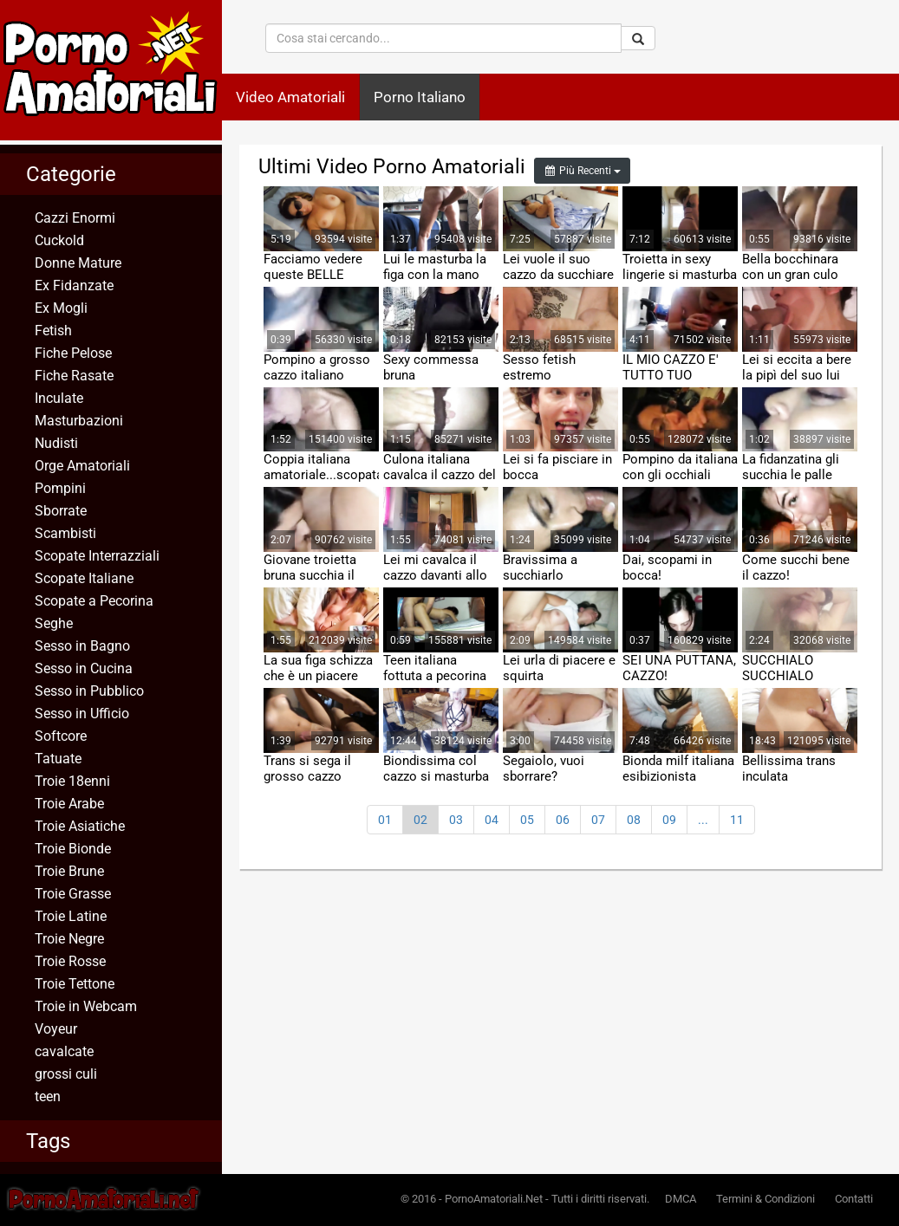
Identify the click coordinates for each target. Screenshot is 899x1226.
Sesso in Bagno (82, 646)
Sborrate (61, 511)
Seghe (54, 623)
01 (385, 820)
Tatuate (58, 758)
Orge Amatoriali (82, 465)
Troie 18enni (72, 781)
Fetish (53, 330)
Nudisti (56, 443)
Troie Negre (69, 939)
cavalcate (64, 1051)
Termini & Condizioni (765, 1198)
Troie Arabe (69, 803)
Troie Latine (71, 916)
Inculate (59, 398)
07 (598, 820)
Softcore (61, 736)
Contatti (854, 1198)
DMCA (680, 1198)
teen (48, 1096)
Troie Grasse (73, 893)
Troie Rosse (70, 961)
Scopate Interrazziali (97, 556)
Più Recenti (582, 171)
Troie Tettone (74, 984)
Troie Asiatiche (80, 826)
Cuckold (59, 240)
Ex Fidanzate (74, 285)
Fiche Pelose (73, 353)
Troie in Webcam (86, 1006)
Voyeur (56, 1029)
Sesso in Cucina (84, 668)
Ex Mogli (61, 308)
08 (634, 820)
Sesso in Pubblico (89, 691)
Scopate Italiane (84, 578)
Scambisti (65, 533)
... (703, 820)
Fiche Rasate (74, 375)
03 (456, 820)
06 (563, 820)
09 (669, 820)
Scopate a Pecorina (94, 601)
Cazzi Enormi (75, 218)
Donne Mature (78, 263)
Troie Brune (69, 871)
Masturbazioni (79, 420)
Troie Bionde (73, 848)
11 (737, 820)
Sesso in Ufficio (82, 713)
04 (491, 820)
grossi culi (66, 1074)
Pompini (60, 488)
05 (527, 820)
